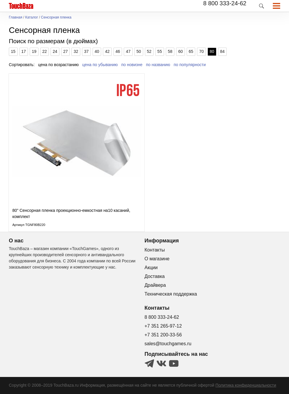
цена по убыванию (100, 64)
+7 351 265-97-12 (163, 325)
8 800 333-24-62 (224, 3)
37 (86, 51)
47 (128, 51)
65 (191, 51)
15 (13, 51)
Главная (15, 17)
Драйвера (155, 285)
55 (159, 51)
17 (23, 51)
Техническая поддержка (171, 293)
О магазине (157, 258)
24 (55, 51)
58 (170, 51)
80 (212, 51)
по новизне (132, 64)
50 (138, 51)
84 (222, 51)
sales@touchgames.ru (168, 343)
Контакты (155, 249)
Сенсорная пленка (56, 17)
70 (201, 51)
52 (149, 51)
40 (97, 51)
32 (75, 51)
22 (44, 51)
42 (107, 51)
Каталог (31, 17)
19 (34, 51)
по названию (158, 64)
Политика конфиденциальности (246, 385)
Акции (151, 267)
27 (65, 51)
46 (118, 51)
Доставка (155, 276)
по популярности (190, 64)
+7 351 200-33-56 (163, 334)
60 (180, 51)
